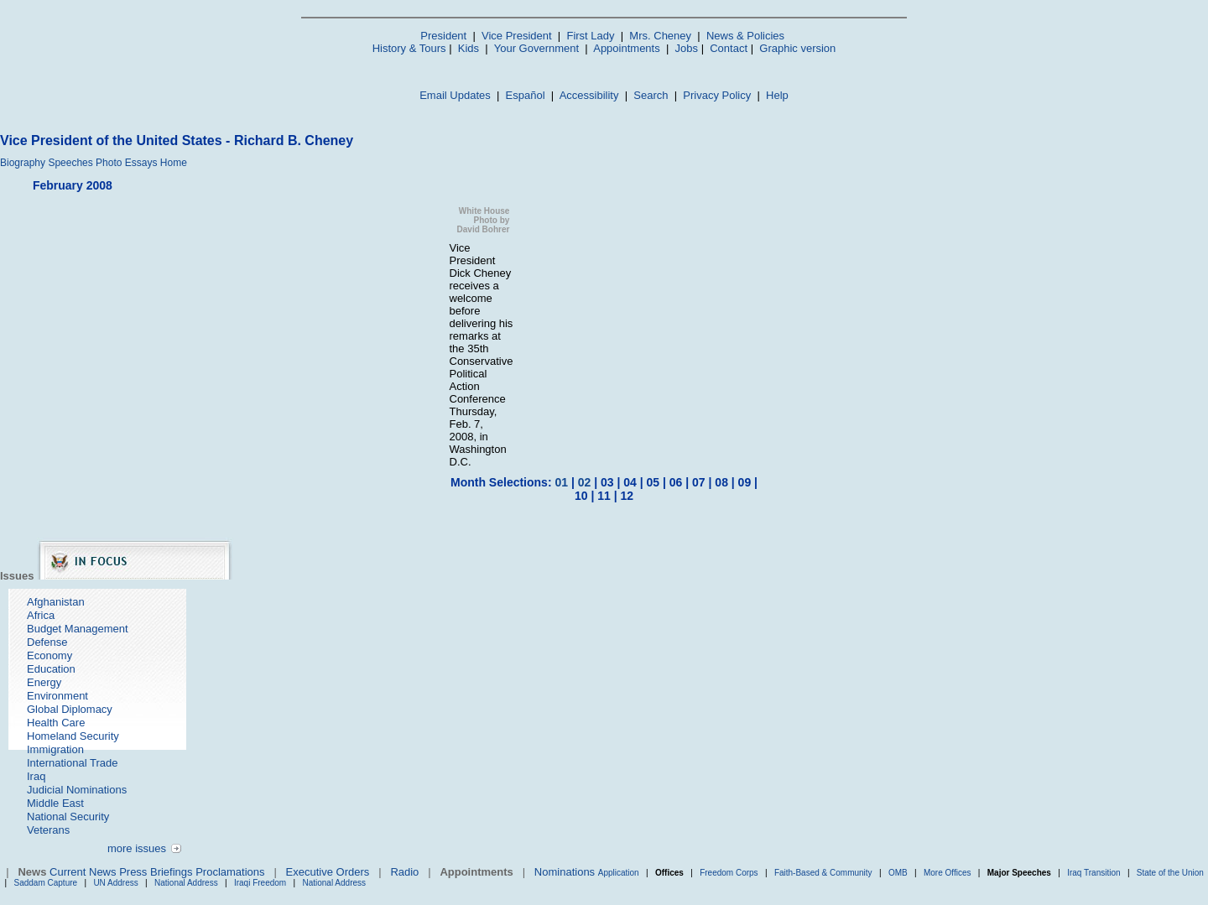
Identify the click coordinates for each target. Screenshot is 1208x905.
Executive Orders (328, 872)
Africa (41, 615)
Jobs (686, 48)
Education (51, 669)
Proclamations (229, 872)
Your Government (536, 48)
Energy (44, 682)
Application (618, 872)
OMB (898, 872)
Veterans (48, 830)
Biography (22, 163)
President (443, 35)
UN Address (115, 882)
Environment (57, 695)
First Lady (590, 35)
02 (584, 482)
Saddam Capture (46, 882)
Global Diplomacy (69, 709)
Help (777, 95)
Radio (404, 872)
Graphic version (797, 48)
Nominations (564, 872)
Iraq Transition (1093, 872)
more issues (136, 848)
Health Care (56, 722)
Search (650, 95)
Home (173, 163)
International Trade (72, 763)
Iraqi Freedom (260, 882)
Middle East (55, 803)
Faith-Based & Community (824, 872)
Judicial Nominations (77, 789)
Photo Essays (126, 163)
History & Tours (409, 48)
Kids (468, 48)
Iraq (36, 776)
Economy (49, 655)
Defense (47, 642)
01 (561, 482)
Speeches (70, 163)
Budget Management (77, 628)
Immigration (55, 749)
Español (525, 95)
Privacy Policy (717, 95)
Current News (82, 872)
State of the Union (1170, 872)
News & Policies (745, 35)
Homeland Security (73, 736)
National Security (68, 816)
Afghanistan (56, 602)
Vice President (517, 35)
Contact (728, 48)
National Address (186, 882)
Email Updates (455, 95)
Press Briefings (155, 872)
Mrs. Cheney (660, 35)
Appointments (626, 48)
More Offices (947, 872)
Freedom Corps (729, 872)
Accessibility (589, 95)
